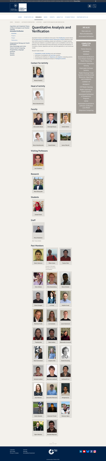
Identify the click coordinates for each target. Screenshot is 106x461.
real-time (53, 55)
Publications (14, 40)
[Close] (95, 1)
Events (52, 17)
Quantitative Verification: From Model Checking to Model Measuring (86, 59)
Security (12, 53)
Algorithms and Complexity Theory (19, 26)
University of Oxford (52, 459)
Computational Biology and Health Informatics (20, 43)
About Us (60, 17)
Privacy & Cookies (14, 453)
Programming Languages (17, 50)
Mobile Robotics (86, 49)
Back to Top (53, 443)
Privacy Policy (77, 1)
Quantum (12, 51)
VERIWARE (86, 51)
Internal (25, 449)
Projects (13, 35)
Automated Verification (28, 22)
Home (20, 17)
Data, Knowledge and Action (18, 46)
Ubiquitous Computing (86, 110)
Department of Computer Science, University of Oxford (50, 39)
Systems (12, 55)
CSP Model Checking (86, 87)
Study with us (28, 17)
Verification (62, 38)
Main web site (86, 31)
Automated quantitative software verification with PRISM (86, 106)
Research (39, 17)
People (13, 38)
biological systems (61, 58)
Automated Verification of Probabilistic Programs (86, 96)
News (45, 17)
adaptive (60, 57)
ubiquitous (52, 57)
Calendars (12, 449)
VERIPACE (86, 54)
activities (39, 22)
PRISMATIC (86, 84)
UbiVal (86, 101)
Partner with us (82, 17)
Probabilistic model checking (42, 53)
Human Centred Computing (17, 48)
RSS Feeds (12, 451)
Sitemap (25, 451)
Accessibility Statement (29, 453)
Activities (13, 33)
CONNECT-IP (86, 82)
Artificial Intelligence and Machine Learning (19, 28)
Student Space (70, 17)
